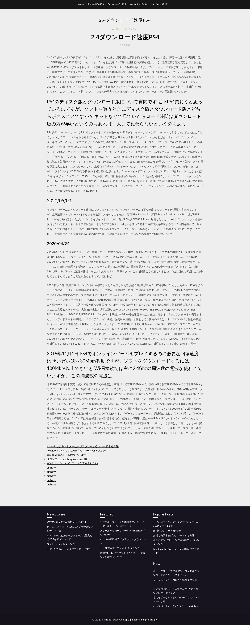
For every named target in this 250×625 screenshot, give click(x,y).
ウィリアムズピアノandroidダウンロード (122, 548)
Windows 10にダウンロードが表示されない (72, 463)
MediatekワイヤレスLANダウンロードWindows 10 (76, 450)
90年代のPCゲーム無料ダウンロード (67, 521)
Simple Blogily (149, 619)
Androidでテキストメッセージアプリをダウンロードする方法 (83, 446)
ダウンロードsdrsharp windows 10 (67, 459)
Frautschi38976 (96, 4)
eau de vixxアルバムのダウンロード (67, 454)
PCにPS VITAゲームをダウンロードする (69, 548)
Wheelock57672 (125, 28)
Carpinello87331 (159, 4)
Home (81, 4)
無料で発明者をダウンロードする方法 (173, 535)
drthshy (51, 467)
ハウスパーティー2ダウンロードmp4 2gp (175, 606)
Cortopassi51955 (117, 4)
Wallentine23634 (138, 4)
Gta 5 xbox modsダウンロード (63, 544)
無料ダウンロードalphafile (167, 530)
